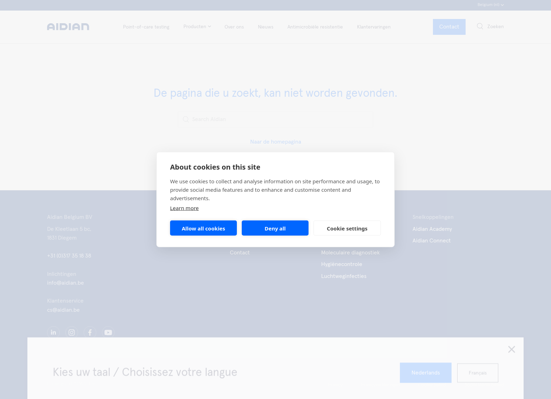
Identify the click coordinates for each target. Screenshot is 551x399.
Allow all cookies (203, 228)
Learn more (184, 207)
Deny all (275, 228)
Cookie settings (347, 228)
